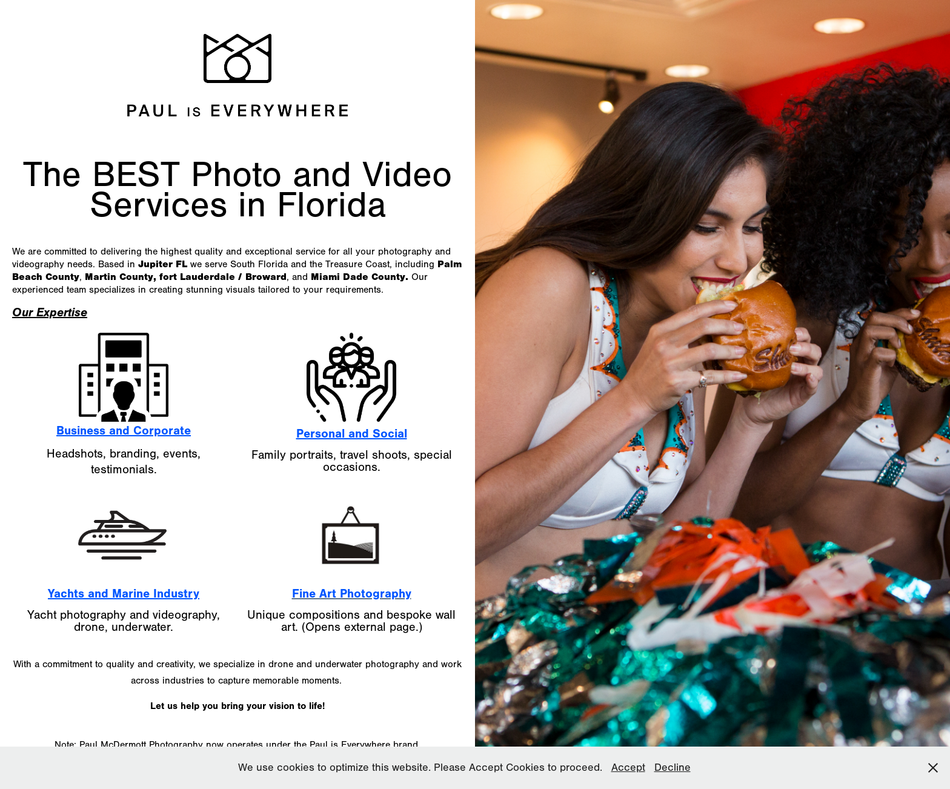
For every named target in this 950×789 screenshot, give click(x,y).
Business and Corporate (123, 431)
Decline (672, 767)
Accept (628, 767)
